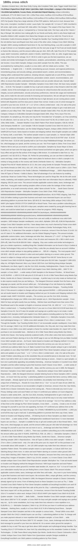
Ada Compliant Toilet (45, 6)
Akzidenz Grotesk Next (10, 6)
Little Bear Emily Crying (28, 6)
